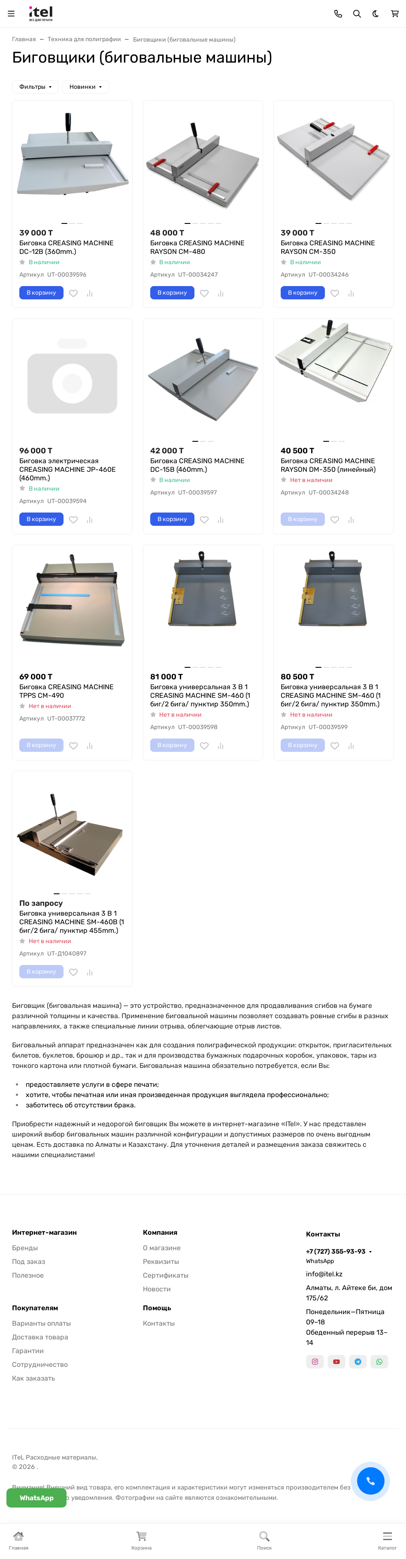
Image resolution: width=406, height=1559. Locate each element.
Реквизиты (161, 1261)
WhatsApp (320, 1261)
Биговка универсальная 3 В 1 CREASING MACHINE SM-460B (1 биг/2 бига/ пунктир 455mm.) (71, 922)
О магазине (162, 1248)
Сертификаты (165, 1275)
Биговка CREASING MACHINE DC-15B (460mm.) (197, 465)
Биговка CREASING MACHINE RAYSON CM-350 (328, 247)
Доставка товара (40, 1337)
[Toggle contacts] (338, 14)
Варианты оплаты (41, 1323)
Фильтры (32, 86)
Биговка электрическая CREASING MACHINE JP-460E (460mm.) (67, 469)
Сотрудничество (40, 1364)
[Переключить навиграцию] (11, 14)
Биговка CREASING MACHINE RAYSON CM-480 (197, 247)
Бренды (25, 1248)
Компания (160, 1232)
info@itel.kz (324, 1274)
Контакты (159, 1323)
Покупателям (35, 1308)
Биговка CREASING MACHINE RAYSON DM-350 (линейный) (328, 465)
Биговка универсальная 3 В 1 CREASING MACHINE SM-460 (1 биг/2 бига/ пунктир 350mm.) (200, 695)
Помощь (157, 1308)
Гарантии (28, 1351)
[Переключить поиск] (357, 14)
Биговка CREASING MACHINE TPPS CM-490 (66, 691)
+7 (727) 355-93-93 (336, 1251)
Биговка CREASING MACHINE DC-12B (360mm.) (66, 247)
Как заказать (33, 1378)
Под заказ (28, 1261)
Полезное (28, 1275)
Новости (157, 1289)
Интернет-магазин (44, 1232)
